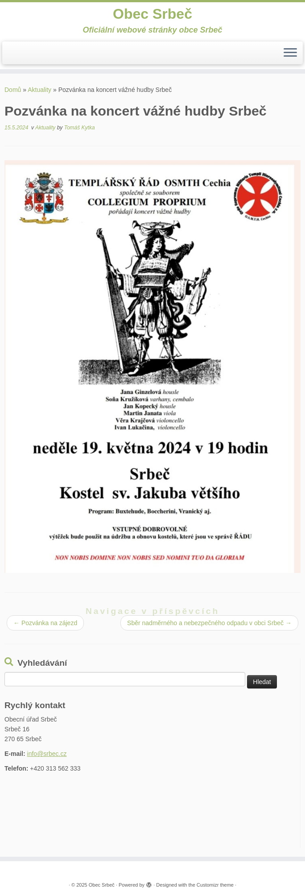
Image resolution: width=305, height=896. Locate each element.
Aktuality (39, 89)
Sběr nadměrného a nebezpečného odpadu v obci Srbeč (209, 622)
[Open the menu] (290, 53)
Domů (12, 89)
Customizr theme (215, 885)
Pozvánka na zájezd (45, 622)
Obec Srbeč (152, 14)
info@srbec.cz (47, 753)
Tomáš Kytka (79, 127)
